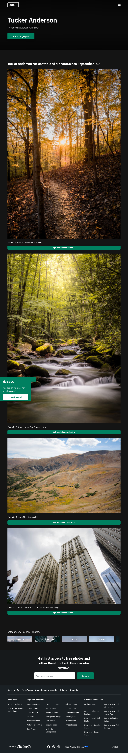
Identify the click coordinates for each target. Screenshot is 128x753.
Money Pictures (52, 712)
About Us (74, 689)
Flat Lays (30, 716)
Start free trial (15, 397)
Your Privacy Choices (76, 746)
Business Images (33, 704)
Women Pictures (33, 720)
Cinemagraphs (70, 716)
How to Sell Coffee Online (110, 719)
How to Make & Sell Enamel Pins (111, 712)
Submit (85, 675)
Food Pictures (70, 708)
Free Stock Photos (14, 704)
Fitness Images (71, 724)
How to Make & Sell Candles (111, 726)
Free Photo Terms (25, 689)
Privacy (63, 689)
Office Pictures (33, 712)
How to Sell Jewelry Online (92, 726)
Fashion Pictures (52, 704)
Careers (11, 689)
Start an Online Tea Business (91, 712)
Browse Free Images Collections (15, 709)
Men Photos (50, 720)
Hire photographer (21, 36)
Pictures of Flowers (34, 724)
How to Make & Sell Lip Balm (92, 719)
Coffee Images (32, 708)
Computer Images (72, 712)
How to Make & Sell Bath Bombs (111, 705)
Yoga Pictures (51, 724)
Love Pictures (70, 720)
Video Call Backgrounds (51, 730)
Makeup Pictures (71, 704)
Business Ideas (90, 704)
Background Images (53, 716)
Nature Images (51, 708)
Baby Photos (31, 728)
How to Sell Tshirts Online (91, 733)
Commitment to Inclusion (46, 689)
